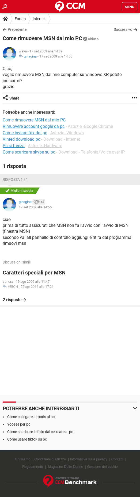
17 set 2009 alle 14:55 (55, 56)
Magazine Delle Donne (65, 467)
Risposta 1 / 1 (15, 179)
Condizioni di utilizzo (50, 459)
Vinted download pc (21, 139)
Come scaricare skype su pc (29, 152)
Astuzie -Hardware (45, 145)
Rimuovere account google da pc (34, 126)
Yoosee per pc (18, 424)
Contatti (117, 459)
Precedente (17, 29)
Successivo (123, 29)
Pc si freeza (14, 145)
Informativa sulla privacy (88, 459)
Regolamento (32, 467)
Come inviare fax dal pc (25, 132)
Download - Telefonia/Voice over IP (91, 152)
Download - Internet (61, 139)
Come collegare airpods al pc (31, 417)
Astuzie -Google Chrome (90, 126)
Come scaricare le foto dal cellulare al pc (40, 432)
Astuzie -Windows (67, 132)
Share (14, 98)
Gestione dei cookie (102, 467)
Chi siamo (23, 459)
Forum (20, 19)
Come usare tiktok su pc (27, 439)
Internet (39, 19)
